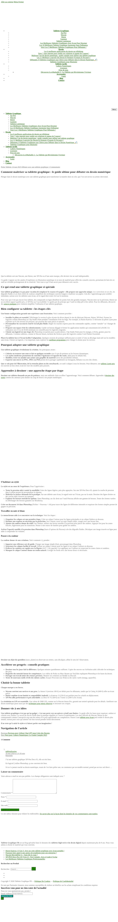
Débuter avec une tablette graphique (34, 167)
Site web (4, 808)
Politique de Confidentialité (63, 884)
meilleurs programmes (57, 340)
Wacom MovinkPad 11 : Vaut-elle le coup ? (22, 858)
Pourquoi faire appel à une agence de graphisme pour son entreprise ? (31, 856)
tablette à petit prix (108, 364)
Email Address (6, 896)
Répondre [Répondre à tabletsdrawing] (9, 756)
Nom (3, 800)
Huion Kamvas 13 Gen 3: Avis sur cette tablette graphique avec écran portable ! (35, 854)
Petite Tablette (6, 167)
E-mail (4, 804)
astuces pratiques (10, 304)
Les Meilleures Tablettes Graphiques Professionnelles (25, 862)
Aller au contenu (7, 2)
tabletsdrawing (11, 751)
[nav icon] (114, 109)
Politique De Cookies (42, 884)
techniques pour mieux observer (40, 704)
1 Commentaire (54, 167)
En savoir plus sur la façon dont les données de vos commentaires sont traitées (68, 816)
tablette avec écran (87, 717)
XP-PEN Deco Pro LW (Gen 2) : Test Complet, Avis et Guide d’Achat (31, 860)
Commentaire (6, 796)
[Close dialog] (2, 901)
